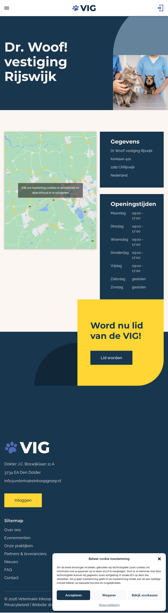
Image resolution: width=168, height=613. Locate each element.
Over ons (12, 530)
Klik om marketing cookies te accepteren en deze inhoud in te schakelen (50, 190)
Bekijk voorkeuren (145, 595)
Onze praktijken (18, 546)
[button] (159, 559)
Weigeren (109, 595)
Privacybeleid (16, 605)
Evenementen (17, 538)
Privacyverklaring (109, 605)
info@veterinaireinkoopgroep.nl (32, 481)
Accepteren (73, 595)
